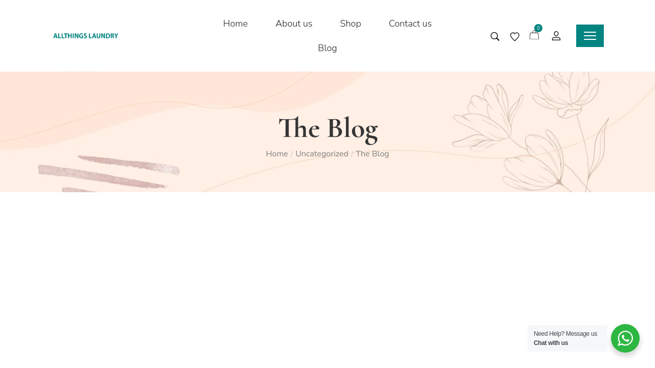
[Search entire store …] (495, 36)
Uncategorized (321, 153)
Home (277, 153)
